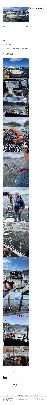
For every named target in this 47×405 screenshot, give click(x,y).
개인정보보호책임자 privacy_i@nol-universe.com (39, 399)
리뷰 (25, 23)
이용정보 (19, 23)
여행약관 (22, 395)
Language (42, 395)
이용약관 (7, 395)
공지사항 (35, 395)
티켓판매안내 (31, 395)
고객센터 (38, 395)
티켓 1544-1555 (23, 398)
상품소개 (12, 23)
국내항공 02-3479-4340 (25, 399)
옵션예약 (6, 23)
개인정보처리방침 (11, 395)
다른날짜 (27, 26)
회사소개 (4, 395)
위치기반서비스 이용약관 (17, 395)
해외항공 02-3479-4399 (21, 399)
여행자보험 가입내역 (26, 395)
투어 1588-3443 (20, 398)
